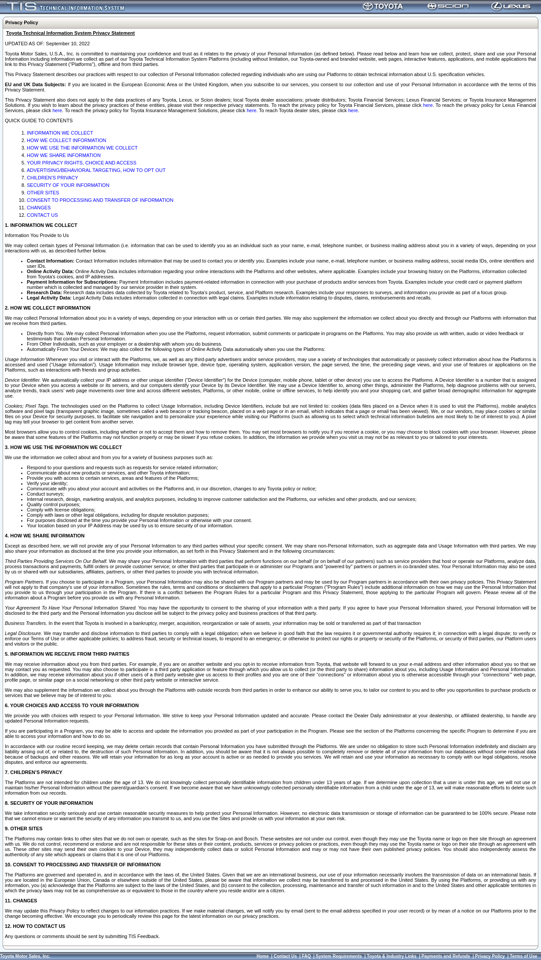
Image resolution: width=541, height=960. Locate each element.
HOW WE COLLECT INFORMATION (66, 140)
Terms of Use (523, 956)
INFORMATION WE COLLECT (60, 132)
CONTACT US (42, 215)
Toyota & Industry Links (392, 956)
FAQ (306, 956)
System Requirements (339, 956)
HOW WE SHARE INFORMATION (64, 155)
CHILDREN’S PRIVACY (52, 177)
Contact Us (285, 956)
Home (262, 956)
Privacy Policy (490, 956)
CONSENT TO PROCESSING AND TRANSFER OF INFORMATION (100, 200)
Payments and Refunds (445, 956)
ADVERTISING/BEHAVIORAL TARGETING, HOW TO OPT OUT (96, 170)
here (428, 105)
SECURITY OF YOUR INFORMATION (68, 185)
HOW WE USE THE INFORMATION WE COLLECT (82, 147)
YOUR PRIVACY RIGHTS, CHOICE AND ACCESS (81, 162)
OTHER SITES (43, 192)
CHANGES (39, 207)
